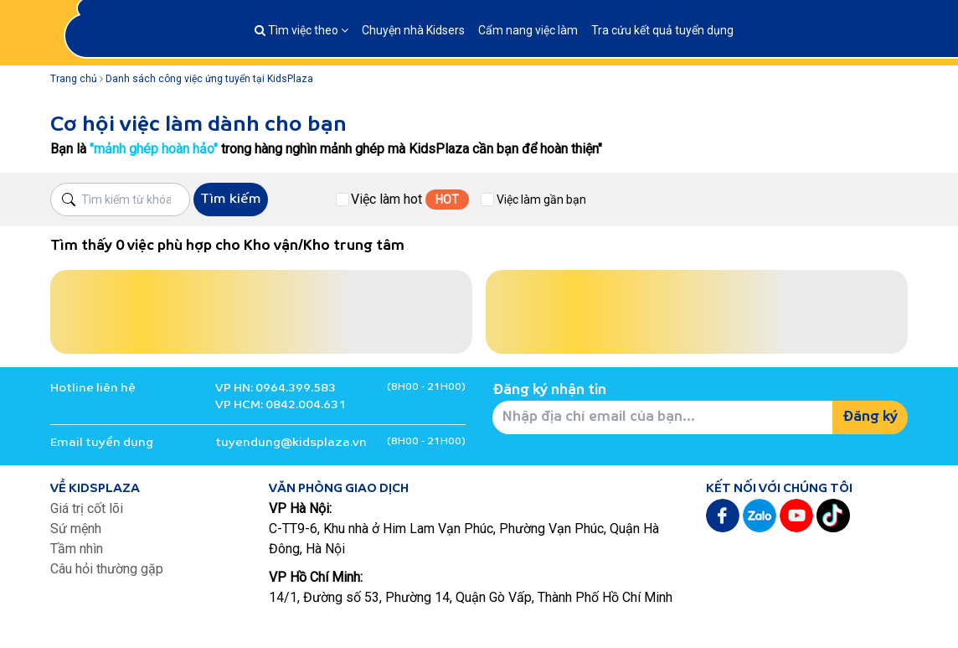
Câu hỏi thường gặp (106, 569)
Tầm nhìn (76, 549)
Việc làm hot (386, 199)
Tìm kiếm (230, 199)
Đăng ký (870, 417)
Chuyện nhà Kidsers (413, 30)
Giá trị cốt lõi (86, 508)
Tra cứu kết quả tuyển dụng (662, 30)
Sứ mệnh (75, 529)
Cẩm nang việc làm (528, 30)
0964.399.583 (295, 388)
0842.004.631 (305, 405)
